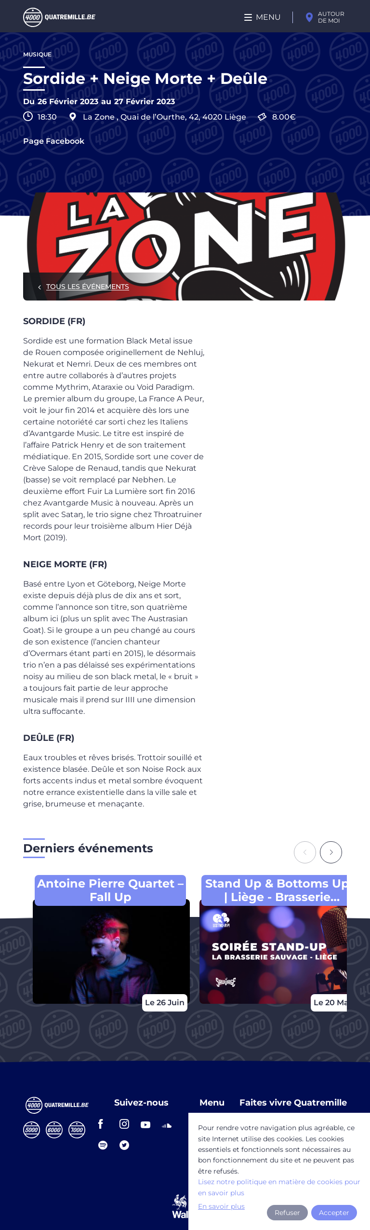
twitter (127, 1145)
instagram (127, 1124)
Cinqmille (31, 1129)
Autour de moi (331, 17)
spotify (106, 1145)
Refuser (287, 1212)
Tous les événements (87, 286)
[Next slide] (331, 852)
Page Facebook (53, 141)
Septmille (76, 1129)
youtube (148, 1124)
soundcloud (169, 1124)
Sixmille (54, 1129)
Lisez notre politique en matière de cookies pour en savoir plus (279, 1187)
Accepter (334, 1212)
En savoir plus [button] (221, 1206)
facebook (106, 1124)
